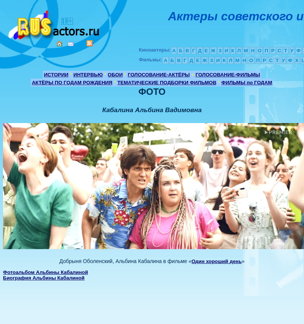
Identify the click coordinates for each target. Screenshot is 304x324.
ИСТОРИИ (56, 75)
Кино (55, 24)
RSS (90, 43)
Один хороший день (217, 261)
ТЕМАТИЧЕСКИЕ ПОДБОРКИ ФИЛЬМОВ (166, 82)
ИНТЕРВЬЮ (88, 75)
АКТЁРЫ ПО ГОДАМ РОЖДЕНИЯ (72, 82)
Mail (71, 44)
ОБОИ (115, 75)
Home (59, 43)
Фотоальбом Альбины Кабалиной (45, 272)
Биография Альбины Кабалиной (44, 278)
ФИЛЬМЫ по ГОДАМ (246, 82)
